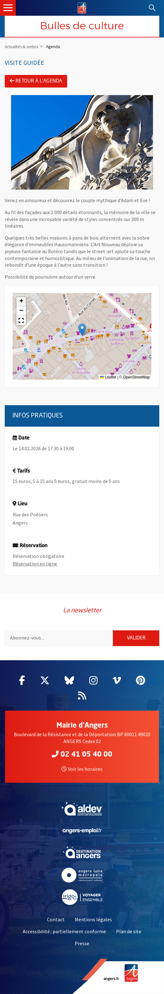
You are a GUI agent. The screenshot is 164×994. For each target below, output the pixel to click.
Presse (82, 943)
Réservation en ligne (35, 563)
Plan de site (128, 931)
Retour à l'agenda (36, 81)
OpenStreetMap (136, 377)
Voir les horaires (82, 769)
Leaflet (108, 377)
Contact (56, 919)
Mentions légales (93, 919)
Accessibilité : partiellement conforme (64, 931)
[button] (82, 329)
